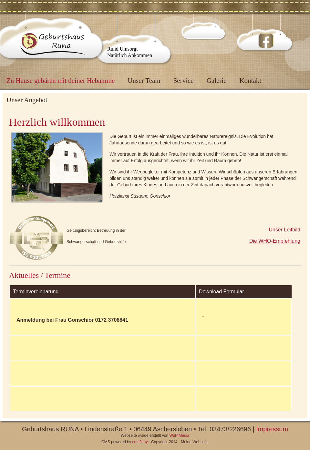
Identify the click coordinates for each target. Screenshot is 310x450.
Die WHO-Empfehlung (274, 241)
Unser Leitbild (284, 229)
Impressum (272, 429)
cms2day (140, 442)
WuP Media (179, 435)
